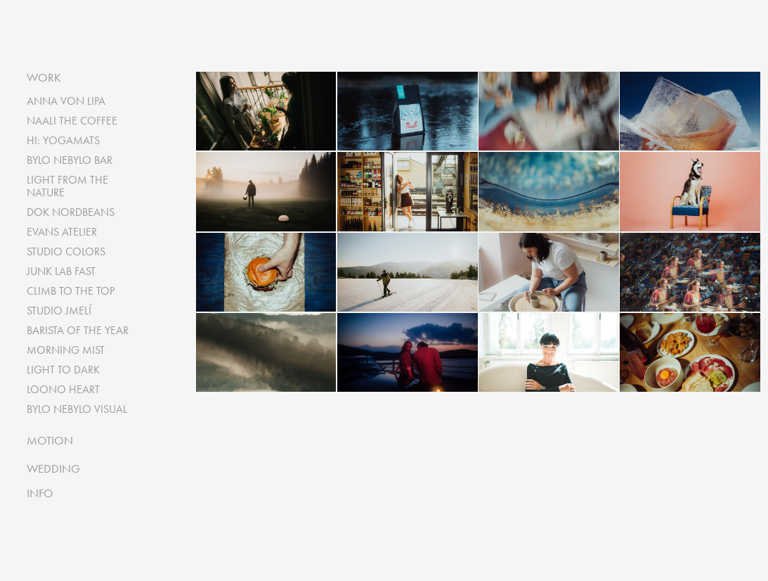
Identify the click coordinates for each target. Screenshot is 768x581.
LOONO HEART (63, 389)
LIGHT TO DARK (63, 369)
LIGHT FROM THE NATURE (67, 186)
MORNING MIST (66, 350)
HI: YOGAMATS (63, 140)
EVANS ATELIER (62, 231)
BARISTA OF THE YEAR (78, 330)
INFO (40, 493)
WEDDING (53, 468)
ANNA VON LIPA (66, 101)
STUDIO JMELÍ (59, 310)
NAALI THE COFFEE (72, 120)
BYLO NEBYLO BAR (69, 160)
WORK (44, 77)
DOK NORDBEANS (71, 212)
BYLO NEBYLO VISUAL (77, 409)
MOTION (50, 440)
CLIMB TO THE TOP (71, 291)
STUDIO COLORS (66, 251)
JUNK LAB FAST (61, 271)
